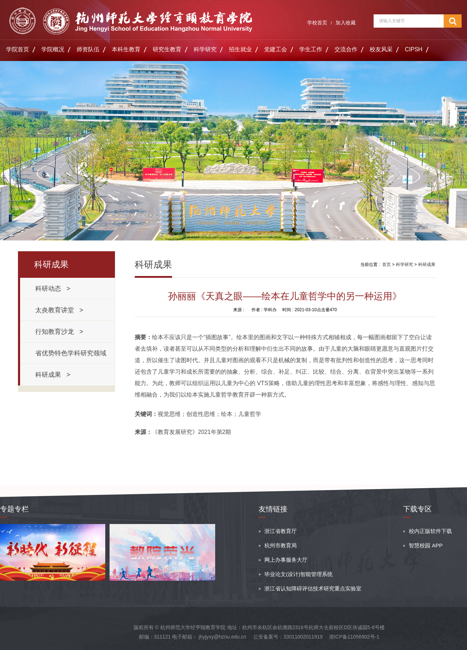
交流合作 (345, 49)
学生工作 (310, 49)
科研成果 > (52, 374)
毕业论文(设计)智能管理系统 (298, 574)
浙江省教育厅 (280, 531)
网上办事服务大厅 (286, 560)
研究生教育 (167, 49)
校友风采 (381, 49)
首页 (386, 264)
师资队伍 (88, 49)
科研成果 (426, 264)
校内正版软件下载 (430, 531)
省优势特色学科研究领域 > (72, 357)
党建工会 (275, 49)
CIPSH (413, 49)
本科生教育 (126, 49)
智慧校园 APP (426, 545)
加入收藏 (346, 22)
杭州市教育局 (280, 545)
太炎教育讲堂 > (59, 310)
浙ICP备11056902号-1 (354, 637)
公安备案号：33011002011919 (288, 637)
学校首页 (317, 22)
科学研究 (205, 49)
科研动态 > (52, 288)
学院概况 (52, 49)
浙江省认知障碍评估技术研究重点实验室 (312, 588)
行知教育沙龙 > (59, 331)
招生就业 (240, 49)
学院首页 (17, 49)
